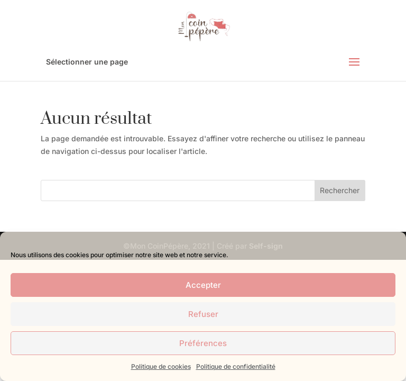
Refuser (203, 314)
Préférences (203, 343)
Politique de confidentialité (235, 366)
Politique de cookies (161, 366)
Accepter (203, 285)
